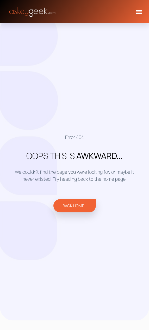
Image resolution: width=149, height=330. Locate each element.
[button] (139, 12)
